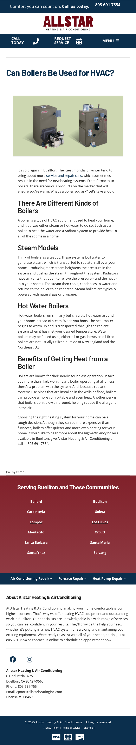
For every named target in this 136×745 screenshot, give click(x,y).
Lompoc (36, 522)
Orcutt (100, 532)
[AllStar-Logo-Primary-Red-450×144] (68, 16)
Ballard (36, 501)
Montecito (36, 532)
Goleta (100, 511)
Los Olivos (100, 522)
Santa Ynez (36, 552)
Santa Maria (100, 542)
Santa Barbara (36, 542)
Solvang (100, 552)
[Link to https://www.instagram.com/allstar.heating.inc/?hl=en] (29, 659)
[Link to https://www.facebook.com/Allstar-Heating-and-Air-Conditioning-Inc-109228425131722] (12, 659)
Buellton (100, 501)
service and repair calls (64, 175)
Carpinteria (36, 511)
